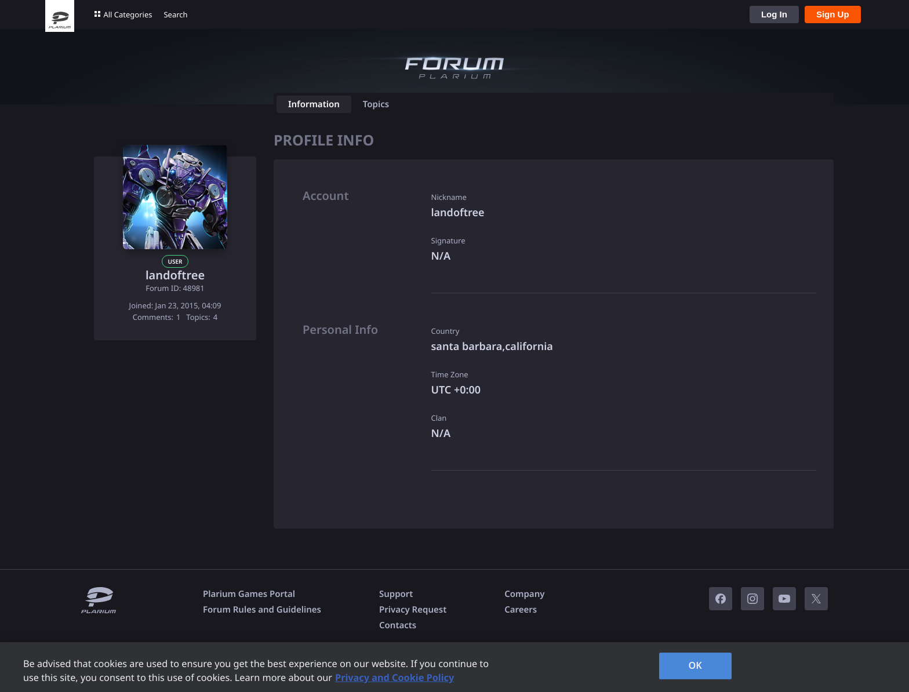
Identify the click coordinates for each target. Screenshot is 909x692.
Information (314, 104)
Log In (774, 14)
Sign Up (832, 14)
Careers (520, 609)
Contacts (397, 625)
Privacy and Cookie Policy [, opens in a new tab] (394, 677)
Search (175, 14)
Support (396, 594)
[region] (454, 667)
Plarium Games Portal (249, 594)
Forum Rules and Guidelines (262, 609)
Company (524, 594)
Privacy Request (412, 609)
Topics (376, 104)
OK (695, 665)
